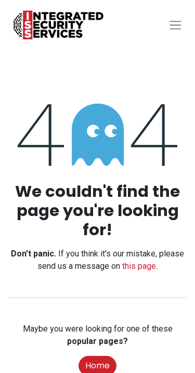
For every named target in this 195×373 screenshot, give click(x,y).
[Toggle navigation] (175, 25)
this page (139, 266)
